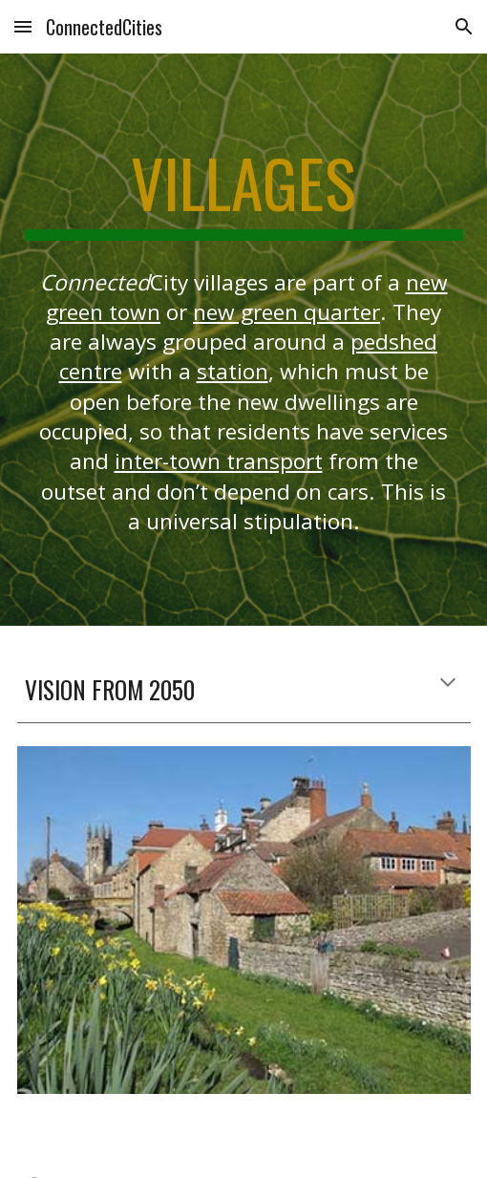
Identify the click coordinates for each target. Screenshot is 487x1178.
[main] (244, 192)
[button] (23, 26)
